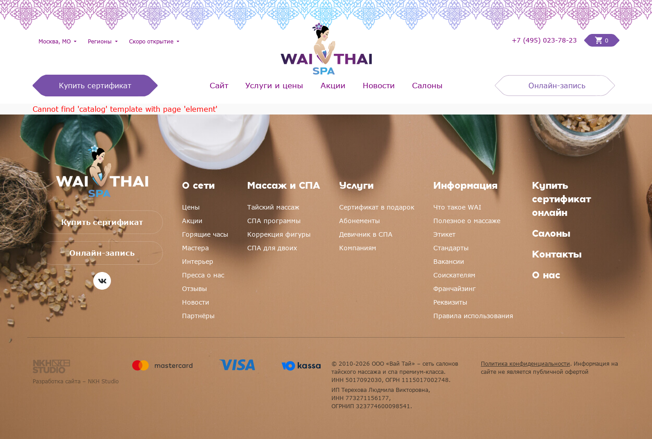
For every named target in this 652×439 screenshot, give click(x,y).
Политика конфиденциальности (525, 363)
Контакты (557, 255)
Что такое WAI (457, 207)
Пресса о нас (203, 275)
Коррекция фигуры (279, 234)
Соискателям (454, 275)
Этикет (444, 234)
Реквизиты (450, 302)
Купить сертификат (95, 85)
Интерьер (197, 261)
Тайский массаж (273, 207)
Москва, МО (55, 41)
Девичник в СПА (366, 234)
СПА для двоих (272, 248)
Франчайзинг (454, 288)
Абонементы (359, 220)
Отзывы (194, 288)
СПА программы (274, 220)
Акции (333, 85)
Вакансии (448, 261)
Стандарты (451, 248)
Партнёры (198, 316)
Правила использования (473, 316)
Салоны (427, 85)
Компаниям (357, 248)
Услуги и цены (274, 85)
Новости (379, 85)
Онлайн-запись (556, 85)
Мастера (195, 248)
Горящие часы (205, 234)
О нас (546, 276)
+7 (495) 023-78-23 (544, 40)
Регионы (101, 41)
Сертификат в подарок (376, 207)
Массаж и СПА (283, 186)
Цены (191, 207)
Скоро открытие (152, 41)
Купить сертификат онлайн (561, 200)
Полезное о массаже (466, 220)
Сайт (219, 85)
